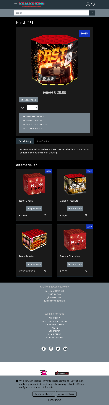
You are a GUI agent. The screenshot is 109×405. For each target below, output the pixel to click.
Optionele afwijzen (43, 394)
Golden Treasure (69, 201)
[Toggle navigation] (16, 4)
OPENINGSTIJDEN (55, 324)
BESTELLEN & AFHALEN (54, 321)
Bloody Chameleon (70, 256)
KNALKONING (54, 334)
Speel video (28, 99)
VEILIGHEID (54, 331)
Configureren (54, 399)
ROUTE (54, 327)
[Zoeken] (51, 13)
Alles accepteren (66, 394)
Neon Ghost (26, 201)
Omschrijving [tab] (25, 141)
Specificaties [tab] (43, 141)
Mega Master (26, 256)
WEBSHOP (54, 318)
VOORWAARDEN (54, 337)
